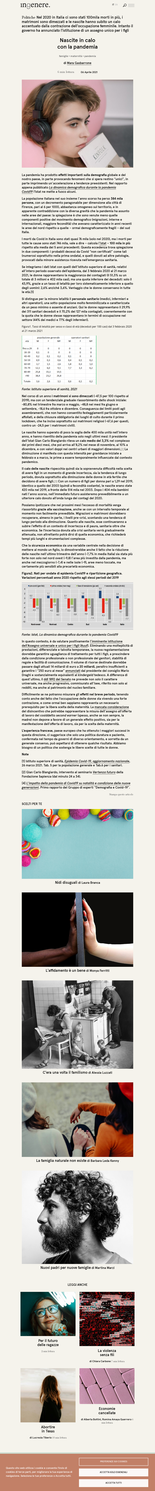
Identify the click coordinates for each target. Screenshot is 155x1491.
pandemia (90, 56)
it (113, 4)
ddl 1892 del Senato (57, 679)
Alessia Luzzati (102, 1072)
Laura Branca (91, 883)
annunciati (72, 671)
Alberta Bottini (92, 1419)
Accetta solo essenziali (113, 1472)
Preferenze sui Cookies (113, 1461)
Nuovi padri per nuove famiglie (65, 1267)
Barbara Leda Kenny (105, 1161)
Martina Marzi (105, 1268)
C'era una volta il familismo (65, 1072)
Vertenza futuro (104, 772)
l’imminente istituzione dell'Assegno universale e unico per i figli (72, 643)
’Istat (102, 243)
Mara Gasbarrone (79, 63)
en (116, 4)
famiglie (63, 56)
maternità (76, 56)
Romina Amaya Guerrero (116, 1419)
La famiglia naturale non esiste (61, 1160)
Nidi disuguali (66, 882)
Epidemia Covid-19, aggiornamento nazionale (97, 761)
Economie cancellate (107, 1410)
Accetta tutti (114, 1482)
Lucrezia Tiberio (42, 1437)
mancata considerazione (112, 707)
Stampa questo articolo (121, 794)
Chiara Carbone (101, 1361)
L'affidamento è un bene (65, 970)
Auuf (84, 645)
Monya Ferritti (99, 971)
